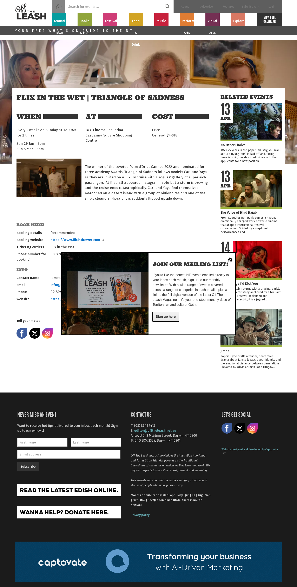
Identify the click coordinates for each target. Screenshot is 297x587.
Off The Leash (33, 13)
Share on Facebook (21, 333)
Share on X (34, 333)
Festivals (116, 18)
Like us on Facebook (227, 428)
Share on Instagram (47, 333)
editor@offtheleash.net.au (155, 430)
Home (58, 6)
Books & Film (90, 18)
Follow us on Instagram (252, 428)
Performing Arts (192, 18)
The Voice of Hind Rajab (238, 212)
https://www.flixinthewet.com (77, 239)
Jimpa (224, 350)
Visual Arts (218, 18)
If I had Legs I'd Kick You (239, 283)
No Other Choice (233, 144)
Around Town (65, 18)
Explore (244, 18)
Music (167, 18)
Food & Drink (142, 18)
